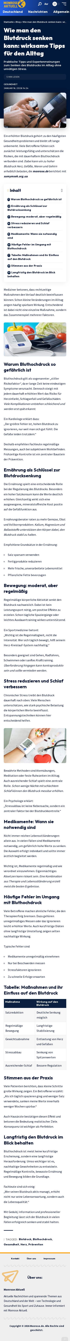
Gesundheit (11, 84)
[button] (40, 4)
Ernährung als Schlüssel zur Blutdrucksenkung (27, 208)
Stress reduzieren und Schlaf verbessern (28, 225)
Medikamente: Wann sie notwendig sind (32, 235)
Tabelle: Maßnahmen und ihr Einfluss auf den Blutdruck (33, 257)
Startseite (9, 22)
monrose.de (41, 171)
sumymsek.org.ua (15, 176)
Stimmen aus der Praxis (26, 265)
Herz (24, 1244)
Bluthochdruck (42, 1239)
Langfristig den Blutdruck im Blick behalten (31, 274)
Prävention (35, 1244)
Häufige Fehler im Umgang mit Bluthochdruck (29, 246)
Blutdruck (25, 1239)
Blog (18, 22)
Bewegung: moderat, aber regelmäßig (36, 216)
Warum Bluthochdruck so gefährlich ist (36, 199)
